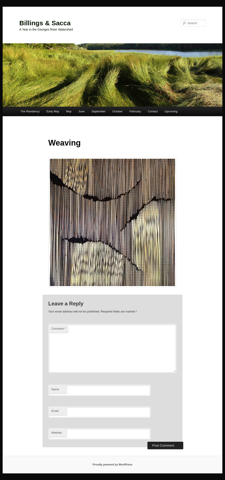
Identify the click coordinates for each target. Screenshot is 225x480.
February (135, 111)
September (98, 111)
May (69, 111)
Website (56, 432)
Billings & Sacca (45, 23)
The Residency (30, 111)
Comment (58, 328)
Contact (153, 111)
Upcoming (171, 111)
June (81, 111)
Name (55, 389)
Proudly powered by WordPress (112, 464)
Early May (52, 111)
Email (55, 410)
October (117, 111)
